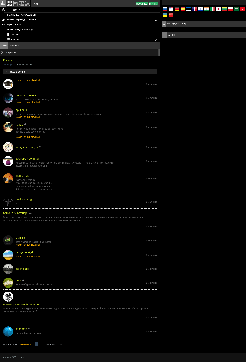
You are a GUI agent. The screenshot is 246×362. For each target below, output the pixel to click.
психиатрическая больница (21, 304)
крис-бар (21, 329)
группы (153, 3)
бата (18, 280)
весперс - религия (27, 158)
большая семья (26, 95)
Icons (22, 357)
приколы (21, 110)
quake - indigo (24, 199)
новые (20, 64)
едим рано (22, 268)
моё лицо (142, 3)
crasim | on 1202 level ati (28, 80)
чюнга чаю (22, 175)
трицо (19, 124)
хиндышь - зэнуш (27, 147)
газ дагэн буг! (24, 252)
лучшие (29, 64)
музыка (20, 237)
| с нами (5, 357)
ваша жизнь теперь (15, 213)
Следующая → (25, 344)
